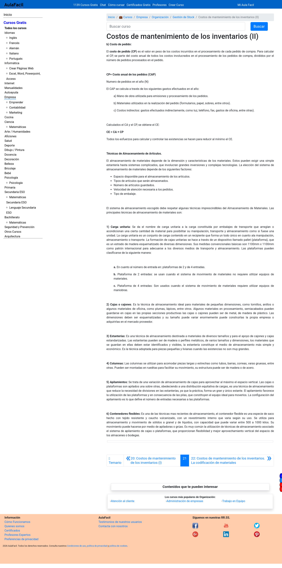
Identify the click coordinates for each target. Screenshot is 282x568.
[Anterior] (152, 460)
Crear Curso (176, 5)
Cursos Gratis (15, 22)
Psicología (11, 177)
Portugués (15, 58)
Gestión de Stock (183, 17)
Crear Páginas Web (21, 68)
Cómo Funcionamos (17, 522)
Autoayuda (11, 92)
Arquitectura (12, 236)
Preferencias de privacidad (21, 539)
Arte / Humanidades (17, 131)
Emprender (16, 102)
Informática (11, 63)
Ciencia (9, 122)
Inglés (13, 38)
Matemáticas (17, 127)
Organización (160, 17)
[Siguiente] (231, 460)
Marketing (15, 112)
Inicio (8, 15)
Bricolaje (10, 168)
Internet (9, 83)
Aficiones (10, 136)
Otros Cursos (12, 231)
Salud (8, 140)
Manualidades (13, 88)
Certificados (12, 530)
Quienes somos (14, 526)
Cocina (8, 117)
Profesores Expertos (17, 535)
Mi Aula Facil (246, 5)
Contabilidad (17, 107)
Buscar (259, 26)
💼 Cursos (125, 17)
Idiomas (9, 33)
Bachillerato (12, 217)
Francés (14, 43)
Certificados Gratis (138, 5)
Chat (103, 5)
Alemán (14, 48)
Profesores (160, 5)
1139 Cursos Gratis (86, 5)
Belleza (9, 163)
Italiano (14, 53)
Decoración (11, 159)
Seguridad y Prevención (19, 227)
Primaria (9, 187)
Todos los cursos (15, 28)
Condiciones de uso (76, 546)
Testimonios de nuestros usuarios (120, 522)
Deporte (9, 145)
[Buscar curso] (175, 26)
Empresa (10, 97)
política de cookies (118, 546)
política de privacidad (97, 546)
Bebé (7, 173)
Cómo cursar (116, 5)
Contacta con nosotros (113, 526)
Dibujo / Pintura (14, 150)
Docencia (10, 154)
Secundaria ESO (14, 192)
